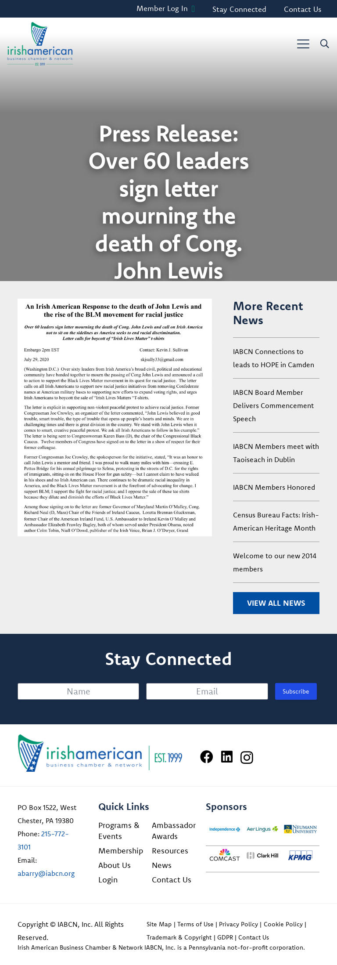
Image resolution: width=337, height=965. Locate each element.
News (162, 865)
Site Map (159, 924)
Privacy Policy (238, 924)
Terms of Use (195, 924)
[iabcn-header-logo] (40, 44)
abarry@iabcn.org (46, 873)
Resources (170, 851)
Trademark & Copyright (179, 937)
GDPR (225, 937)
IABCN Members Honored (274, 487)
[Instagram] (246, 757)
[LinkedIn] (227, 756)
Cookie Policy (283, 924)
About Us (114, 865)
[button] (303, 44)
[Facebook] (206, 756)
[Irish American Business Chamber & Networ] (100, 753)
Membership (120, 851)
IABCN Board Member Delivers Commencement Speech (273, 405)
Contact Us (171, 880)
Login (108, 880)
